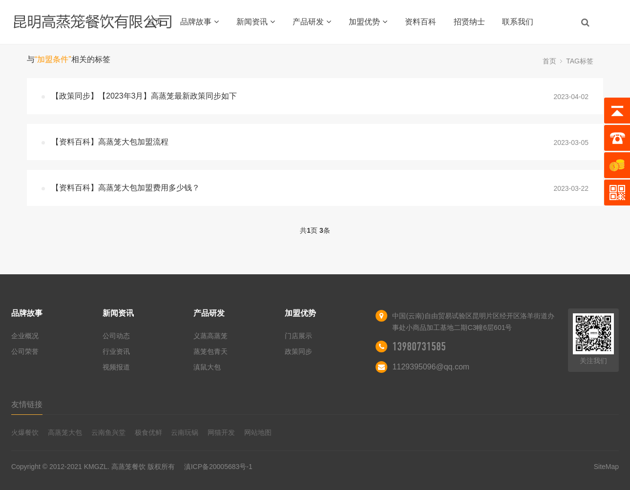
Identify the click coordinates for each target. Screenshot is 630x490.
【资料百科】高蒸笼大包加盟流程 (109, 142)
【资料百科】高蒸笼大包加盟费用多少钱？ (125, 188)
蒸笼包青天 (210, 351)
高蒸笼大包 (65, 432)
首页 (155, 22)
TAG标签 (579, 61)
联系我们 (517, 22)
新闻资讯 (255, 22)
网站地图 (258, 432)
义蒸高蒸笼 (210, 336)
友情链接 (26, 404)
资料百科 (420, 22)
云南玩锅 (184, 432)
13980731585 (419, 346)
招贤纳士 (469, 22)
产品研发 (312, 22)
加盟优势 (368, 22)
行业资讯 (116, 351)
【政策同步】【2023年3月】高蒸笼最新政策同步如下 (144, 96)
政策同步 (298, 351)
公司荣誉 (25, 351)
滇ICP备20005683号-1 (218, 466)
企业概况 (25, 336)
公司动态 (116, 336)
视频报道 (116, 367)
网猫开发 (221, 432)
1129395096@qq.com (430, 367)
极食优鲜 (148, 432)
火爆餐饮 (25, 432)
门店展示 (298, 336)
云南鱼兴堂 (108, 432)
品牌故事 (199, 22)
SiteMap (606, 466)
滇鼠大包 (207, 367)
